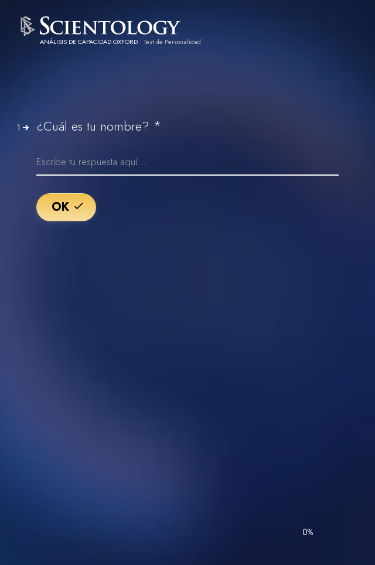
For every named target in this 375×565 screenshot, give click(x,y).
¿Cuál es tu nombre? (99, 126)
